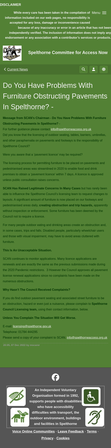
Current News (15, 69)
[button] (99, 12)
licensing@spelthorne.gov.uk (32, 326)
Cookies (63, 438)
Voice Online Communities (33, 431)
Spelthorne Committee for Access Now (67, 52)
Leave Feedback (71, 431)
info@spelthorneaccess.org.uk (71, 129)
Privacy (47, 438)
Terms (92, 431)
